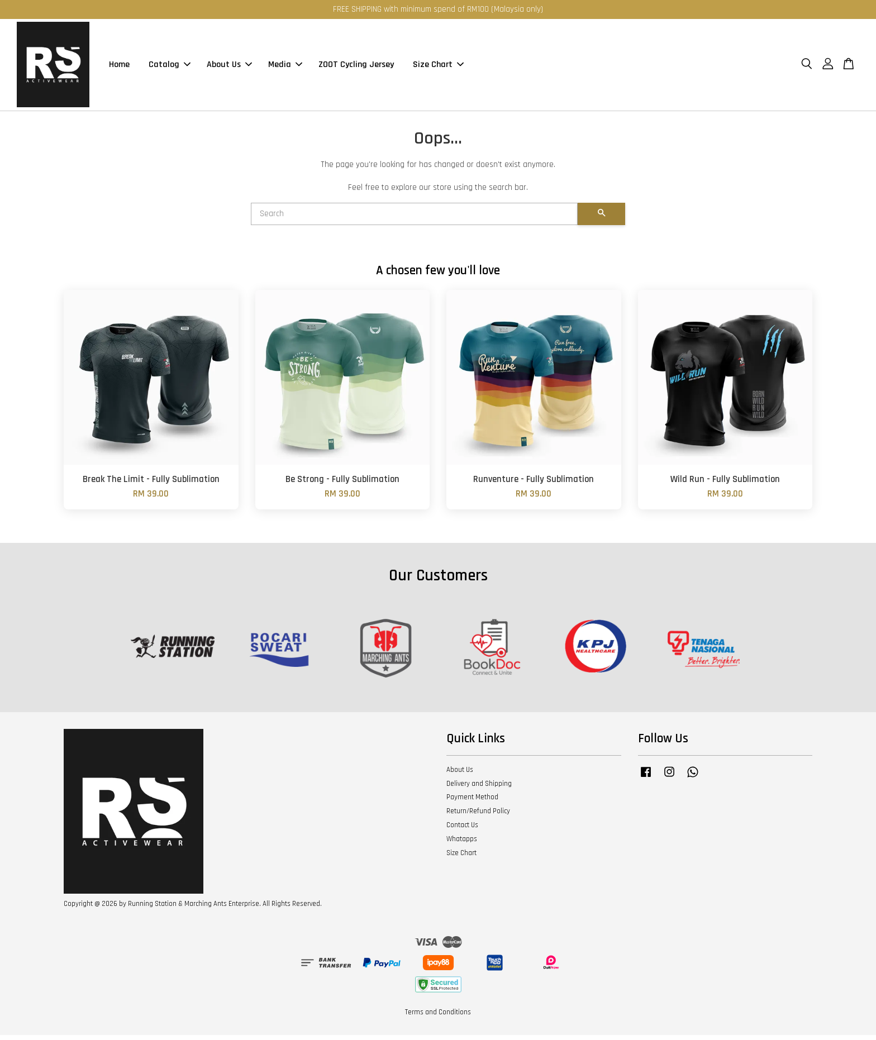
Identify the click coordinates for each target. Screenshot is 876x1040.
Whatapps (461, 843)
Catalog (170, 67)
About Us (229, 67)
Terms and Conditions (438, 1017)
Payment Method (472, 802)
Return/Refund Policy (478, 816)
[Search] (414, 219)
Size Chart (438, 67)
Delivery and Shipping (479, 788)
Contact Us (462, 830)
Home (119, 67)
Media (285, 67)
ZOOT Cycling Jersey (356, 67)
